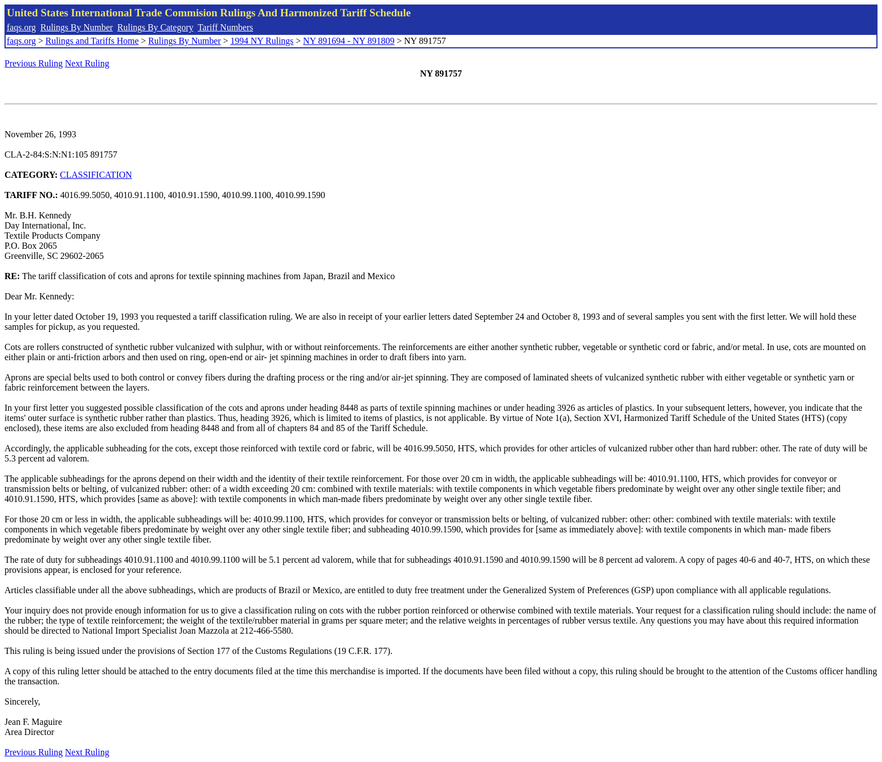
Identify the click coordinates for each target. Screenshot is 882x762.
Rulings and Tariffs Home (92, 41)
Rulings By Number (76, 27)
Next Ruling (87, 63)
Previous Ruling (33, 63)
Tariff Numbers (225, 27)
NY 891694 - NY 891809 (348, 41)
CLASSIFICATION (96, 175)
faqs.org (21, 27)
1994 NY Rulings (262, 41)
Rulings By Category (156, 27)
